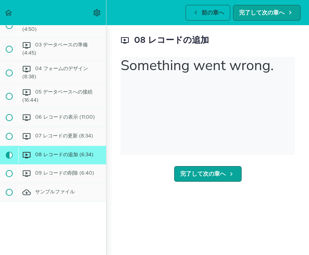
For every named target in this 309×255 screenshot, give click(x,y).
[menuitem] (97, 12)
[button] (9, 12)
